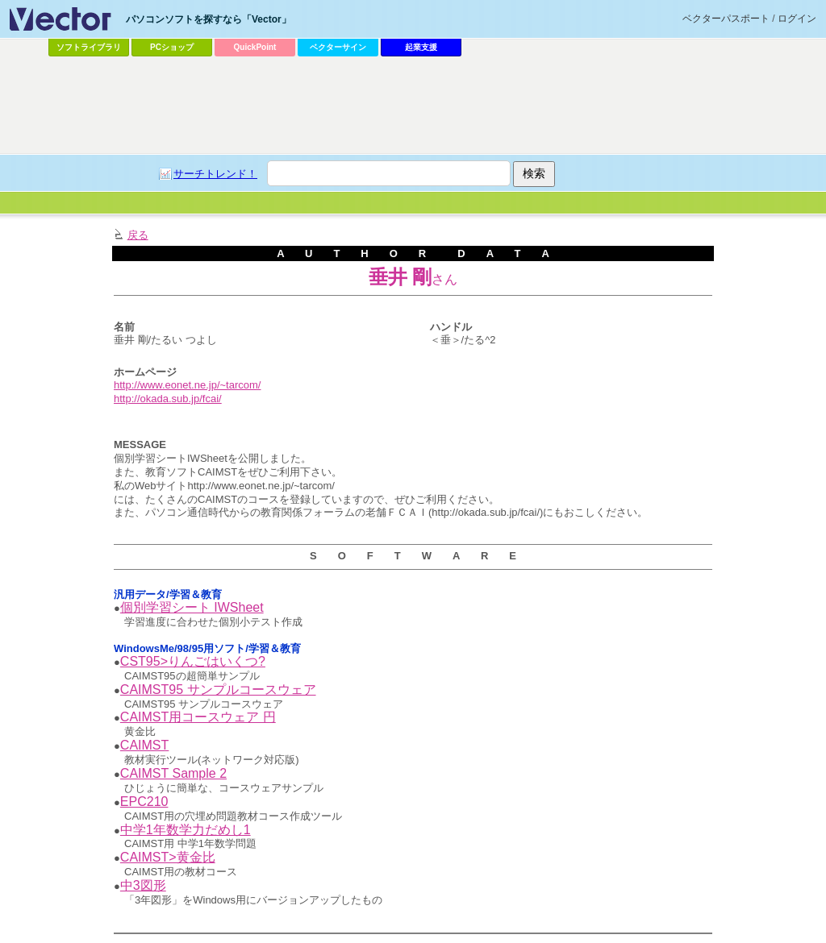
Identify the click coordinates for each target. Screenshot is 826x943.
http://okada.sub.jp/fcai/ (168, 399)
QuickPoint (255, 47)
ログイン (797, 18)
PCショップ (172, 47)
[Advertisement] (413, 105)
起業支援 (421, 47)
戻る (137, 235)
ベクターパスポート (726, 18)
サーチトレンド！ (215, 174)
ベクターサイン (338, 47)
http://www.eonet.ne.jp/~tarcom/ (187, 385)
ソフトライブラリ (88, 47)
